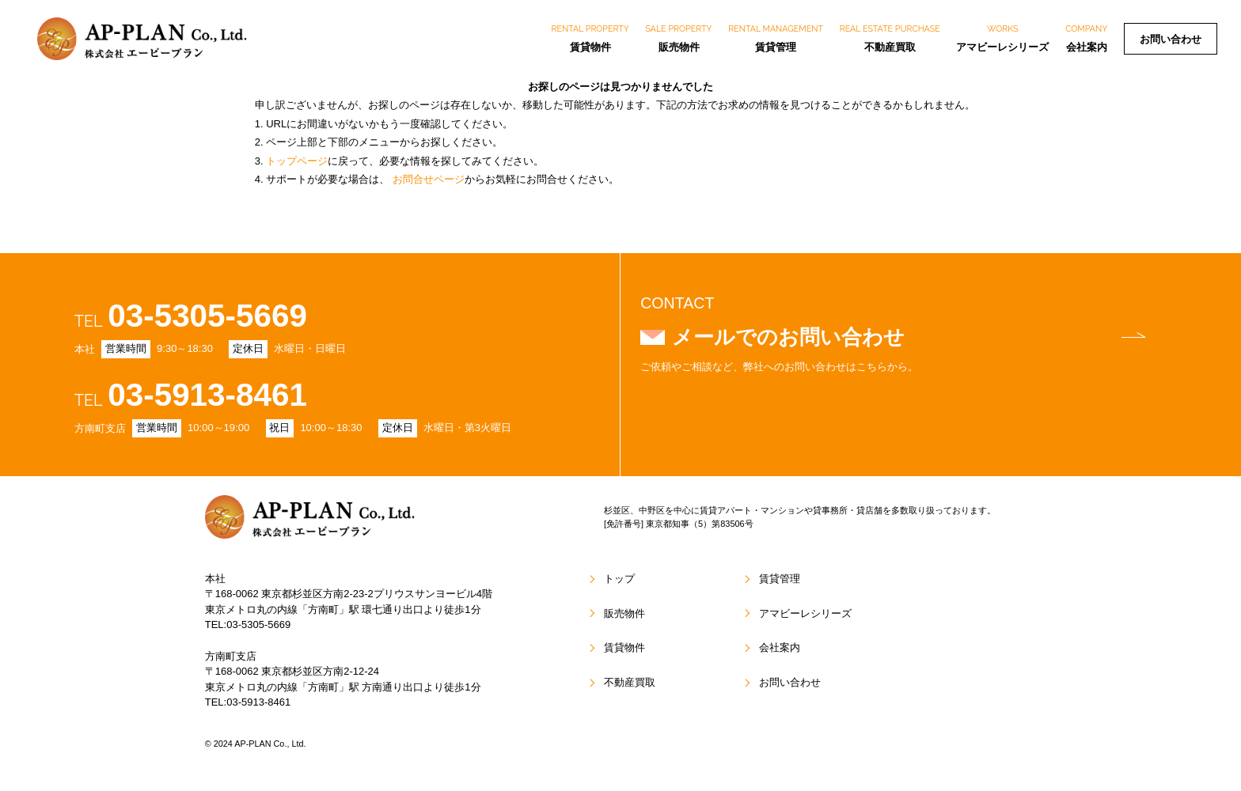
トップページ (297, 161)
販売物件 (679, 38)
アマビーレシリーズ (1002, 38)
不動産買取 (890, 38)
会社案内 (1086, 38)
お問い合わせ (1170, 39)
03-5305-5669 (208, 315)
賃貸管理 (775, 38)
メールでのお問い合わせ (908, 337)
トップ (619, 579)
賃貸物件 (590, 38)
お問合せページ (429, 179)
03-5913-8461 (208, 395)
